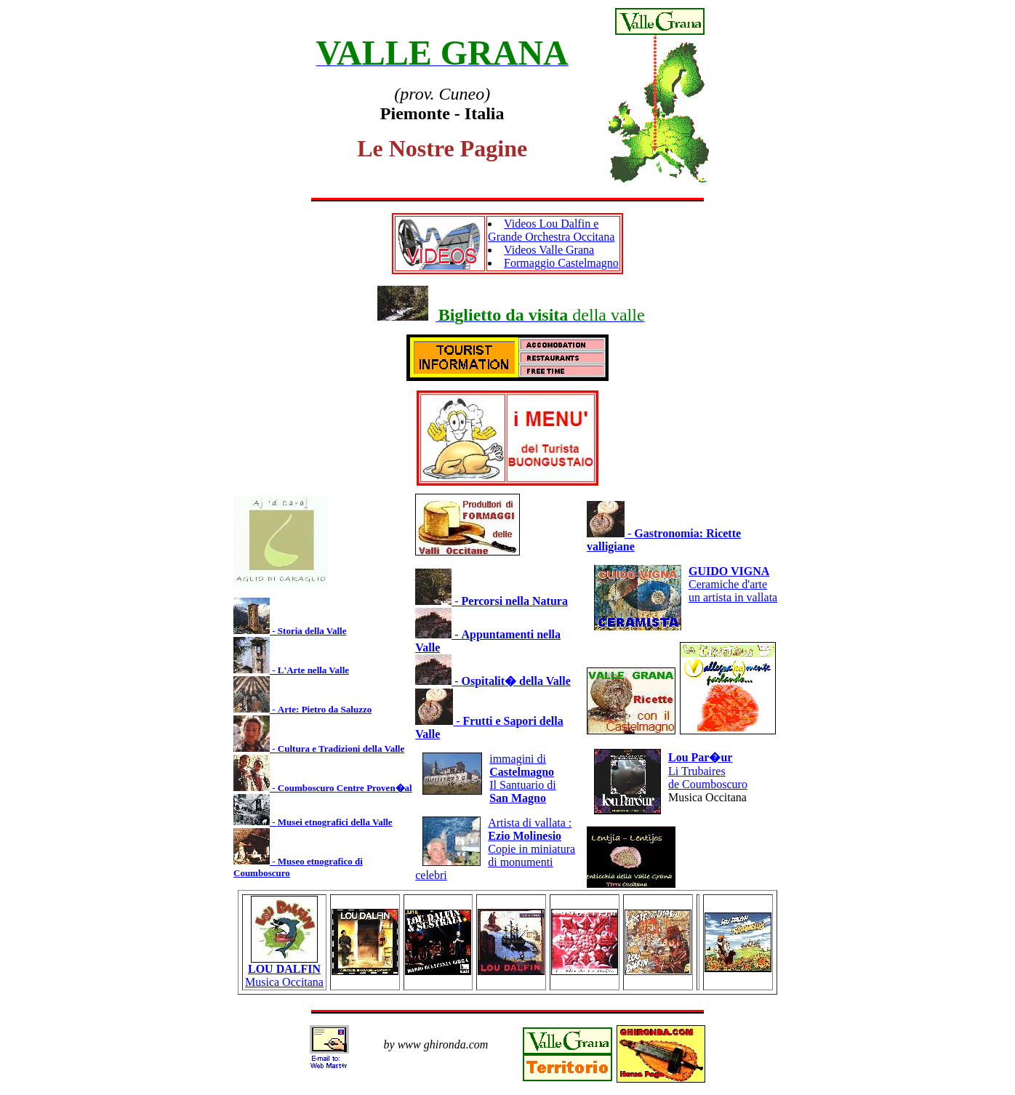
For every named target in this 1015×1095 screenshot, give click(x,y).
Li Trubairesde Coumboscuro (707, 770)
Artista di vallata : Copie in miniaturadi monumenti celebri (495, 849)
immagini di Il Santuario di (522, 778)
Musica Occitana (284, 970)
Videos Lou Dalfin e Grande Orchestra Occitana (551, 230)
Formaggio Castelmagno (561, 263)
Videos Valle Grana (549, 250)
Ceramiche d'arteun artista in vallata (733, 584)
